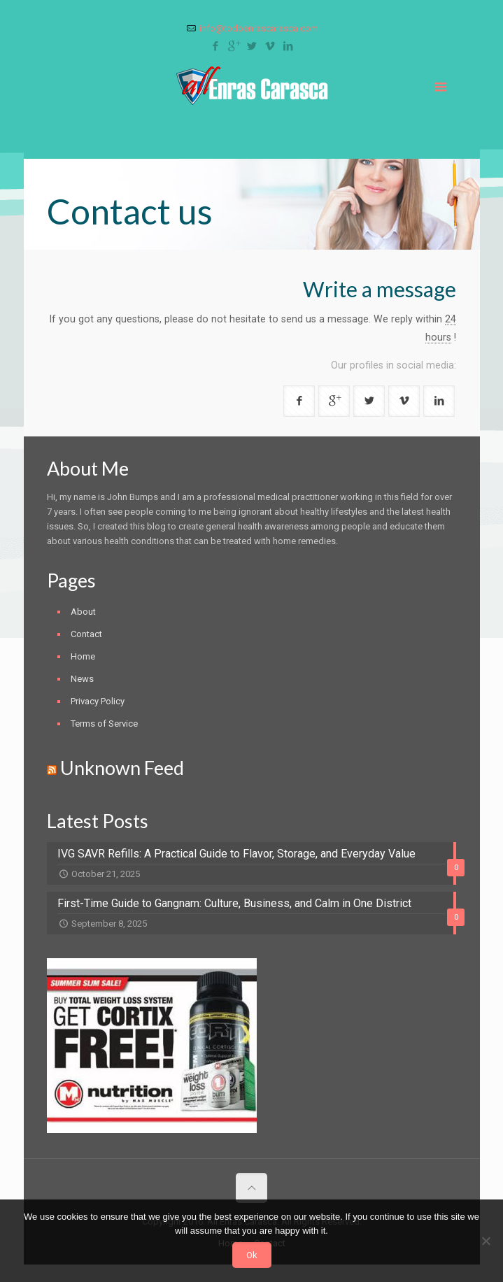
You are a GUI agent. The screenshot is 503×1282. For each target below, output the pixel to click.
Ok (251, 1255)
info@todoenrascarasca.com (258, 28)
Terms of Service (104, 723)
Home (83, 656)
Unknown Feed (122, 767)
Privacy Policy (98, 701)
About (83, 611)
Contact (86, 634)
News (82, 679)
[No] (486, 1241)
